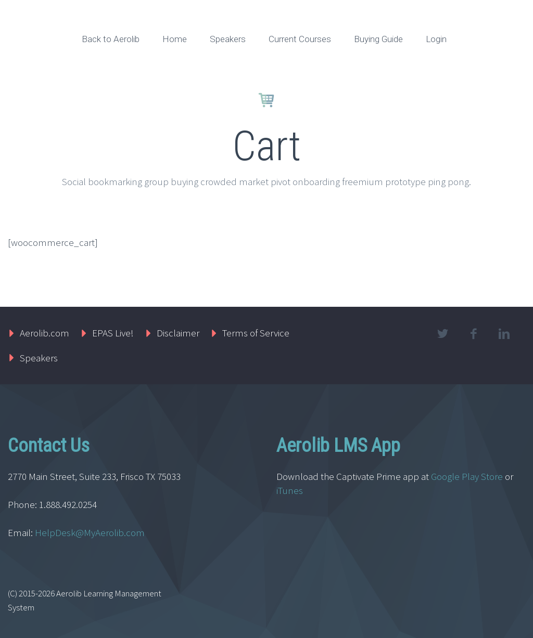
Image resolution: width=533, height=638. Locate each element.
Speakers (228, 39)
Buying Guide (378, 39)
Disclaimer (178, 333)
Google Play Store (467, 476)
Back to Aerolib (110, 39)
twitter (443, 334)
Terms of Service (255, 333)
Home (174, 39)
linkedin (504, 334)
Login (436, 39)
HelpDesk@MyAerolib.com (90, 532)
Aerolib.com (44, 333)
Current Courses (300, 39)
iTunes (290, 490)
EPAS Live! (113, 333)
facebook (473, 334)
